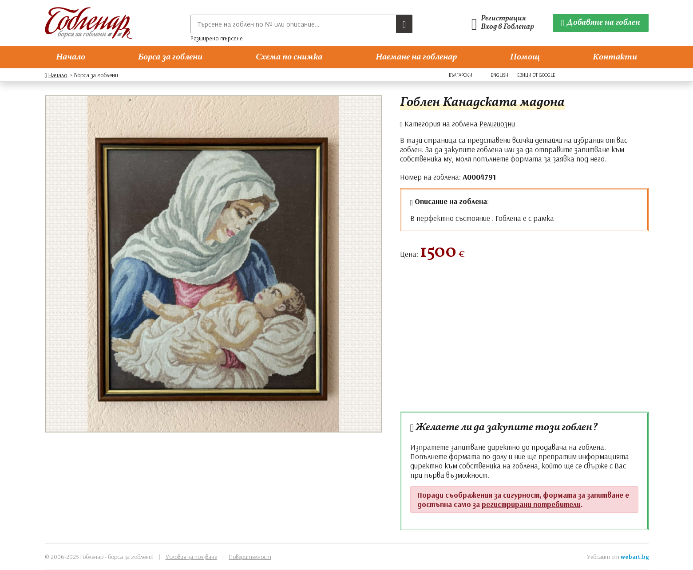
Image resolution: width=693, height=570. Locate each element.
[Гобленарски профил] (505, 23)
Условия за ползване (191, 557)
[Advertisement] (524, 340)
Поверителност (250, 557)
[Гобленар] (88, 23)
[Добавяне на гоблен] (601, 23)
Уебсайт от (618, 557)
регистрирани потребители (531, 504)
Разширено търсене (216, 38)
